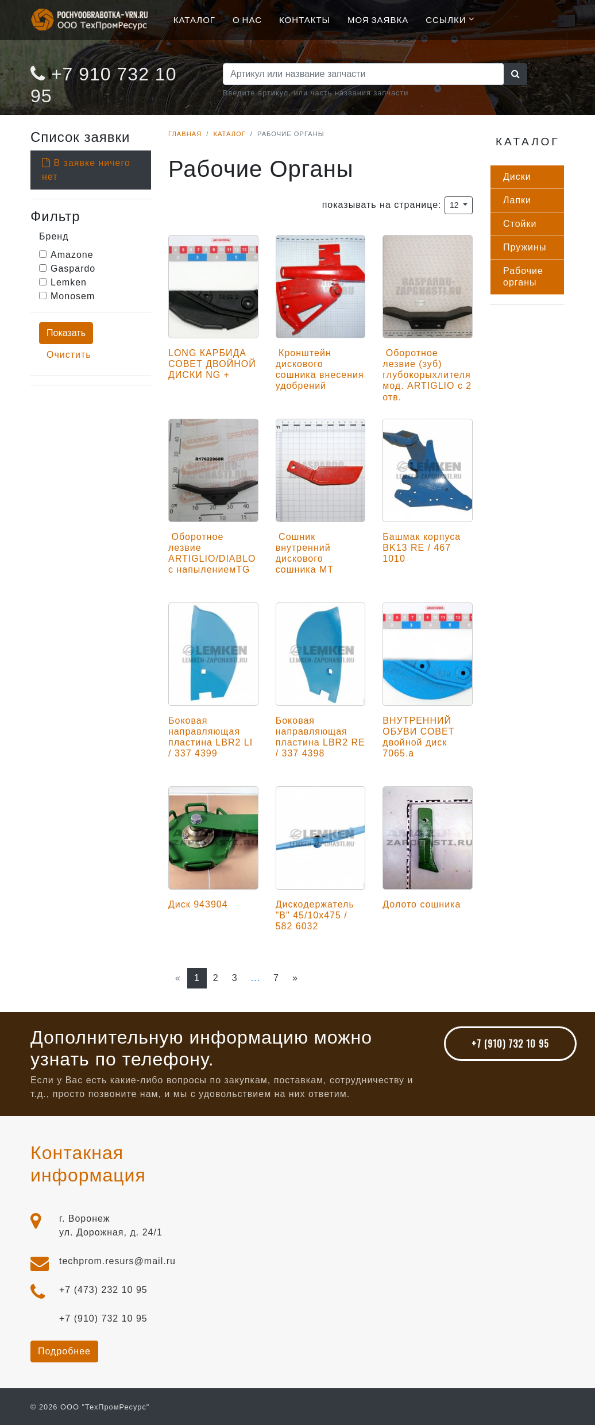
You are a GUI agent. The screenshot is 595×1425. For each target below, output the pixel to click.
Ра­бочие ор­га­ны (523, 276)
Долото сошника (421, 904)
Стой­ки (519, 224)
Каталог (194, 19)
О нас (247, 19)
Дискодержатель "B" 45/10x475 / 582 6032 (315, 915)
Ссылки (446, 19)
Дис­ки (517, 176)
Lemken (69, 282)
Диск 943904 (198, 904)
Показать (66, 333)
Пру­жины (524, 247)
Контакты (304, 19)
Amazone (72, 255)
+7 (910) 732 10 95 (510, 1044)
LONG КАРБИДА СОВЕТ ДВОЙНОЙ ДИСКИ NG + (212, 364)
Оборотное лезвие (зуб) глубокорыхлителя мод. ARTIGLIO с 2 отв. (427, 375)
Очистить (69, 355)
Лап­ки (517, 200)
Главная (185, 133)
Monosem (73, 296)
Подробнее (64, 1351)
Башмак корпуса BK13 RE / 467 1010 (421, 547)
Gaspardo (73, 268)
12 (455, 205)
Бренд (53, 236)
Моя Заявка (377, 19)
